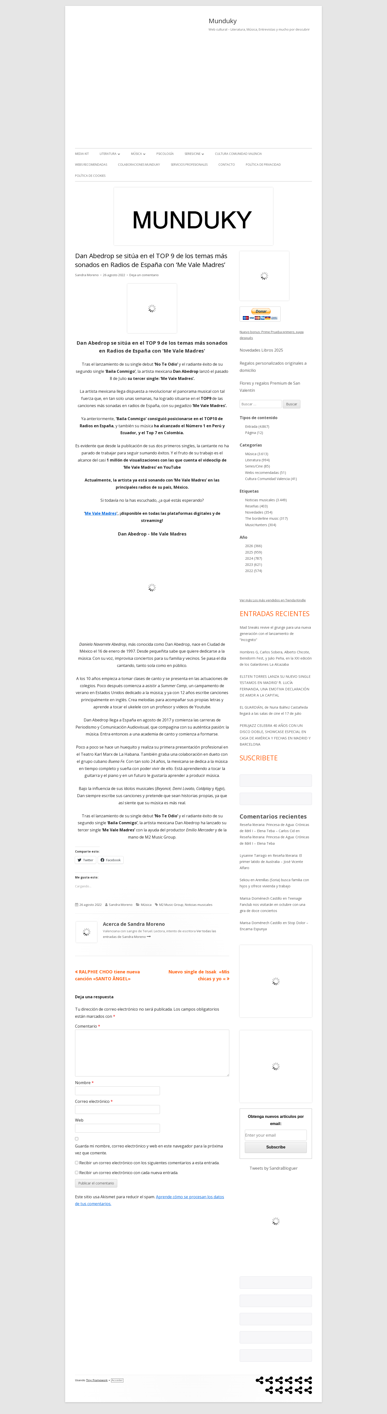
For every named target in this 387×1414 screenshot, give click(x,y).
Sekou (245, 879)
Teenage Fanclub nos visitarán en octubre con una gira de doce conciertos (272, 904)
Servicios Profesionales (189, 164)
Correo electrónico (94, 1101)
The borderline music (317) (266, 518)
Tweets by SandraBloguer (274, 1168)
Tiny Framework (97, 1380)
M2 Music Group (171, 904)
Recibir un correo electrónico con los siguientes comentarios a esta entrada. (149, 1162)
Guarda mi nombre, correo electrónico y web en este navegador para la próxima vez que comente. (149, 1149)
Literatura (108, 154)
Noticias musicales (199, 904)
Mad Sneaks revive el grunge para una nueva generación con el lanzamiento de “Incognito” (275, 633)
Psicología (165, 154)
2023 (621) (253, 564)
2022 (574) (253, 570)
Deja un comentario (144, 275)
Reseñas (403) (256, 506)
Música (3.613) (256, 453)
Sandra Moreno (87, 275)
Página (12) (254, 432)
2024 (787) (253, 558)
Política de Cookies (90, 176)
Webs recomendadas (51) (265, 472)
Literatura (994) (257, 460)
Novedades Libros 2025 (261, 350)
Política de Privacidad (263, 164)
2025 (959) (253, 552)
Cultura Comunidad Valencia (238, 154)
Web (79, 1120)
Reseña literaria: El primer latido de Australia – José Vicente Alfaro (271, 861)
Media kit (82, 154)
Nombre (84, 1082)
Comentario (87, 1026)
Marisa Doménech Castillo (261, 898)
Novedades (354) (258, 512)
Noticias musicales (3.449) (266, 500)
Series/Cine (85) (257, 466)
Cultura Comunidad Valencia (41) (271, 478)
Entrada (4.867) (257, 426)
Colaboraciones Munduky (139, 164)
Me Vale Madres (100, 513)
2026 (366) (253, 545)
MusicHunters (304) (260, 524)
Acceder (117, 1380)
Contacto (226, 164)
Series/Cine (192, 154)
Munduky (223, 20)
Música (136, 154)
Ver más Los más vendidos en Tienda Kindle (273, 600)
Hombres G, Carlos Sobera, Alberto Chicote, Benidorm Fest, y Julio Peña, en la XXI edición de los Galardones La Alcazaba (276, 658)
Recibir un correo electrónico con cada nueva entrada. (128, 1172)
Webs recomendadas (91, 164)
